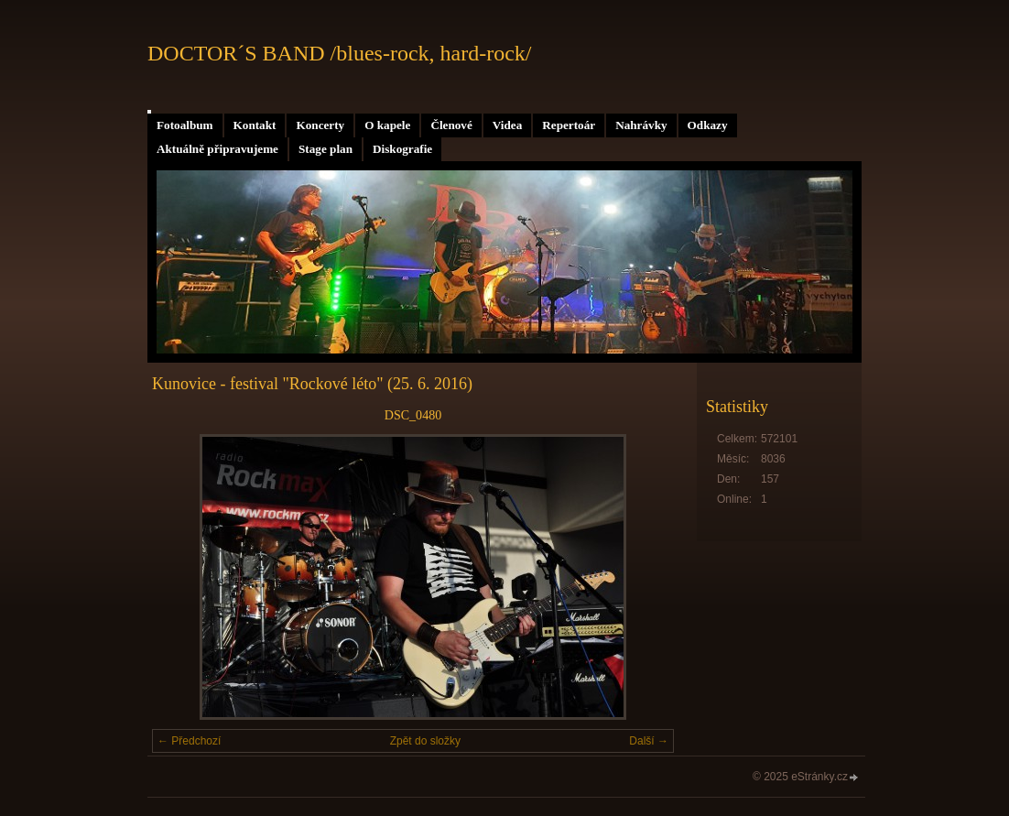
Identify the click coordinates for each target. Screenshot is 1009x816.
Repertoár (568, 125)
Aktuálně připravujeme (217, 149)
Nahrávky (641, 125)
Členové (451, 125)
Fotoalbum (185, 125)
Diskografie (402, 149)
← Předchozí (189, 740)
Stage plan (325, 149)
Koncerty (320, 125)
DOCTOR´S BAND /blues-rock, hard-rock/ (339, 53)
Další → (648, 740)
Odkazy (708, 125)
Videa (507, 125)
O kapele (387, 125)
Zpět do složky (425, 740)
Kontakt (255, 125)
